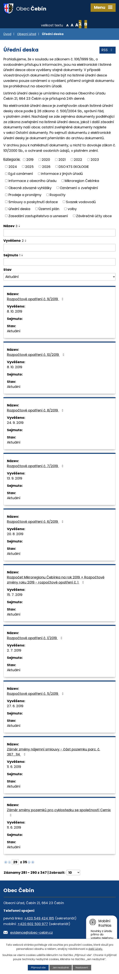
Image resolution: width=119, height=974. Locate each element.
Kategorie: (11, 159)
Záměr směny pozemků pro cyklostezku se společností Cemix (59, 812)
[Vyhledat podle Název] (59, 233)
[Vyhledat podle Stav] (59, 277)
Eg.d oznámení (20, 174)
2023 (95, 160)
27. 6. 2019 (15, 706)
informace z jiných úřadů (62, 174)
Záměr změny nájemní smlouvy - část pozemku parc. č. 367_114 (53, 752)
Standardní (60, 25)
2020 (46, 160)
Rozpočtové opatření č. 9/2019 (36, 299)
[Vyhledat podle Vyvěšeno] (59, 248)
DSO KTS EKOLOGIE (74, 167)
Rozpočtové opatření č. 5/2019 (36, 694)
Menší (55, 25)
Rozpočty (57, 195)
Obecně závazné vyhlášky (30, 188)
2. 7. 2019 (14, 650)
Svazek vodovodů (81, 202)
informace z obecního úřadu (32, 181)
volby (72, 209)
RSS (108, 50)
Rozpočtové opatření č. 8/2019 (36, 410)
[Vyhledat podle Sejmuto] (59, 262)
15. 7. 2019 (14, 595)
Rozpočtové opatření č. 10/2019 (36, 355)
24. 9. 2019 (15, 423)
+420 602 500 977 (32, 924)
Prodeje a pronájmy (24, 195)
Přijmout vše (38, 967)
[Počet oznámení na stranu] (73, 873)
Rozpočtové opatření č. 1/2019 (35, 638)
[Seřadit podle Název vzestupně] (19, 225)
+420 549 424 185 (39, 918)
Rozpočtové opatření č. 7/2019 (36, 466)
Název (10, 226)
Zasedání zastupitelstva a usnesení (38, 216)
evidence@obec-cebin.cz (31, 932)
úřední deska (19, 209)
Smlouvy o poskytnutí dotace (33, 202)
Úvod (7, 34)
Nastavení (82, 967)
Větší (65, 25)
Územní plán (49, 209)
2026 (46, 167)
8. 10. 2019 (14, 311)
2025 (29, 167)
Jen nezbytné (60, 967)
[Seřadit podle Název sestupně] (19, 227)
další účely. (95, 949)
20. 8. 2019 (15, 534)
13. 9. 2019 (14, 478)
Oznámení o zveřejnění (79, 188)
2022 (78, 160)
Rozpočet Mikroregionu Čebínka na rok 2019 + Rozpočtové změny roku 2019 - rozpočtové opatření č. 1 (55, 580)
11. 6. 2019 (14, 767)
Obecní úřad (26, 34)
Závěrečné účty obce (94, 216)
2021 (62, 160)
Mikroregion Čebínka (82, 181)
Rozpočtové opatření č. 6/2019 (36, 522)
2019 (29, 160)
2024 (12, 167)
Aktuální (13, 331)
